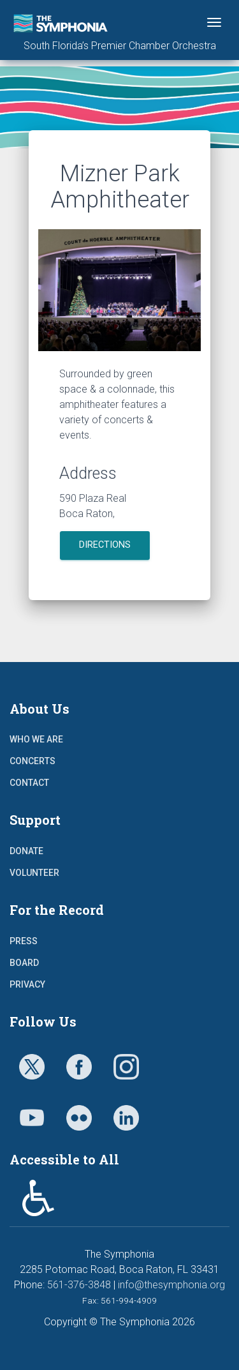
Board (24, 963)
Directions (105, 544)
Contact (29, 783)
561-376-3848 (79, 1285)
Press (24, 941)
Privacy (27, 984)
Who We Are (36, 739)
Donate (26, 851)
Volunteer (34, 873)
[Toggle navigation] (214, 22)
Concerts (32, 761)
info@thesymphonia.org (171, 1285)
